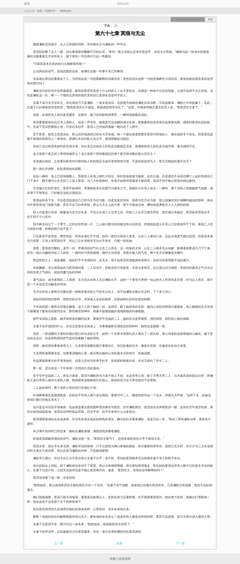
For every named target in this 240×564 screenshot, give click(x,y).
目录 (119, 543)
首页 (27, 3)
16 (115, 25)
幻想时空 (50, 10)
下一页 (180, 543)
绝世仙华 (65, 10)
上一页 (58, 543)
